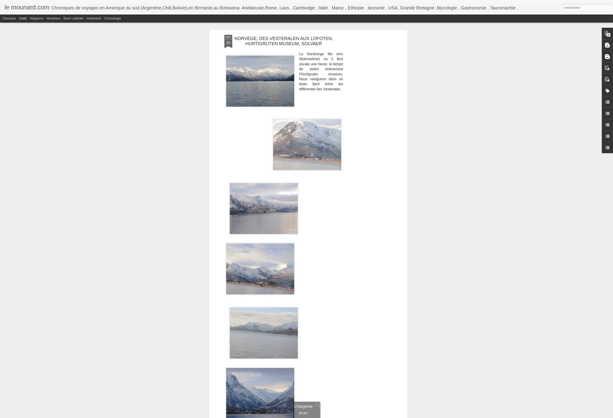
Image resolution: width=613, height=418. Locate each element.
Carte (23, 18)
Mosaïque (53, 18)
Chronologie (112, 18)
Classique (9, 18)
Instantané (93, 18)
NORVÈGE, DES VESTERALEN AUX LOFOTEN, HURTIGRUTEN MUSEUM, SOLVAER (283, 41)
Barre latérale (73, 18)
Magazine (37, 18)
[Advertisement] (367, 65)
